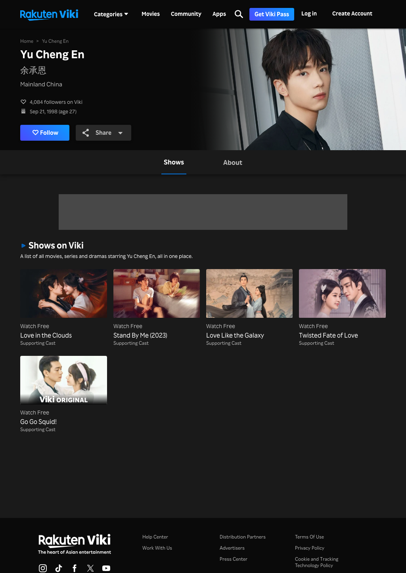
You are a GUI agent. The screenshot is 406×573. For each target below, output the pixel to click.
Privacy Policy (309, 548)
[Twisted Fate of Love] (342, 304)
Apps (219, 14)
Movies (151, 14)
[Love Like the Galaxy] (249, 304)
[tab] (173, 162)
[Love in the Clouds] (63, 304)
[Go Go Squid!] (63, 391)
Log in (309, 13)
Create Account (352, 13)
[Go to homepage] (49, 14)
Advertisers (232, 548)
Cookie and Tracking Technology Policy (316, 562)
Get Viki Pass (272, 14)
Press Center (233, 559)
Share (103, 133)
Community (186, 14)
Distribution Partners (243, 537)
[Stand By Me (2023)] (156, 304)
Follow (45, 132)
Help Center (155, 537)
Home (26, 41)
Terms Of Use (309, 537)
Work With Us (157, 548)
